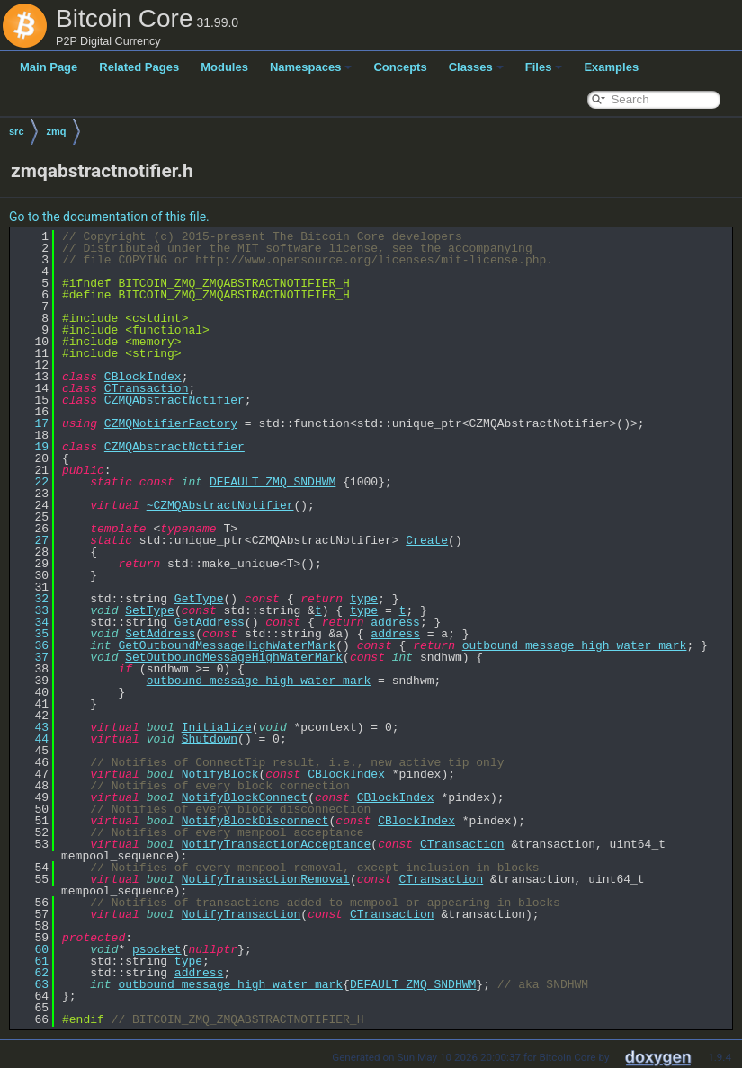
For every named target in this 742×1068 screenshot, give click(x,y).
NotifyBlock (220, 774)
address (395, 622)
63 (31, 984)
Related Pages (139, 67)
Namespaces (311, 67)
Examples (611, 67)
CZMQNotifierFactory (170, 423)
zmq (57, 131)
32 (31, 599)
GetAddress (209, 622)
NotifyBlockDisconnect (255, 821)
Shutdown (209, 739)
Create (427, 540)
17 (31, 423)
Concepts (399, 67)
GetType (199, 599)
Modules (224, 67)
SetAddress (160, 634)
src (16, 131)
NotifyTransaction (241, 914)
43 (31, 727)
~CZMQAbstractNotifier (220, 505)
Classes (476, 67)
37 (31, 657)
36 (31, 645)
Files (544, 67)
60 (31, 949)
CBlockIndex (143, 377)
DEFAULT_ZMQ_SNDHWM (272, 482)
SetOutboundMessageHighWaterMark (234, 657)
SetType (149, 610)
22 (31, 482)
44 (31, 739)
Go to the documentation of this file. (109, 216)
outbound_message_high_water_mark (574, 645)
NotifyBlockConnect (245, 797)
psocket (157, 949)
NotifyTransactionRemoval (266, 879)
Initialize (217, 727)
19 (31, 447)
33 (31, 610)
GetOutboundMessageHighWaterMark (226, 645)
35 (31, 634)
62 (31, 973)
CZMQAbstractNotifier (174, 400)
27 (31, 540)
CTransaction (146, 388)
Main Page (48, 67)
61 (31, 961)
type (364, 599)
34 (31, 622)
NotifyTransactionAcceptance (276, 844)
